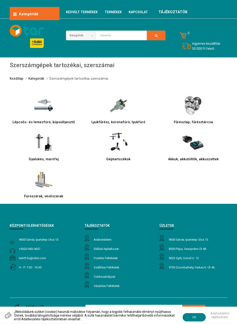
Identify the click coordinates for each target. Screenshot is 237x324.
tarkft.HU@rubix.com (32, 258)
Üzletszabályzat (104, 276)
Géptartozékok (118, 159)
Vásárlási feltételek (107, 286)
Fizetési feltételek (106, 258)
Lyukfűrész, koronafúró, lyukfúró (118, 122)
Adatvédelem (103, 239)
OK (194, 317)
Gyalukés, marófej (44, 159)
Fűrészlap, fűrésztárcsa (193, 122)
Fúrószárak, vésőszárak (43, 196)
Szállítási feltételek (106, 267)
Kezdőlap (16, 78)
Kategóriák (36, 78)
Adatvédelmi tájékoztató (219, 315)
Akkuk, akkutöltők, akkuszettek (193, 159)
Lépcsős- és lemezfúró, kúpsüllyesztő (43, 122)
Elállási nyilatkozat (106, 249)
